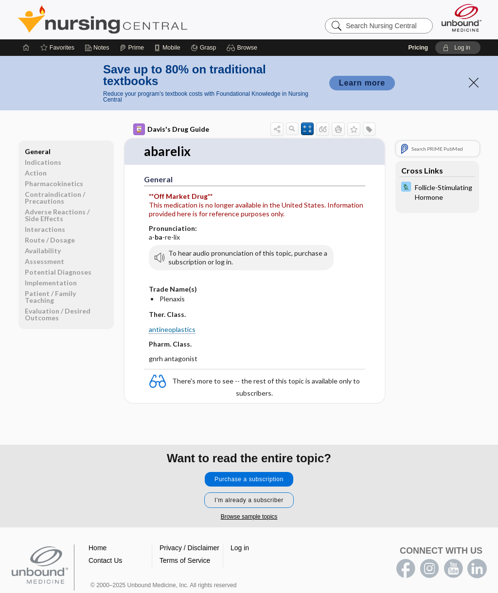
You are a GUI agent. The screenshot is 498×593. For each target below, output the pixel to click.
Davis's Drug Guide (171, 129)
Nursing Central (139, 19)
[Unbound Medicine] (461, 17)
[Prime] (132, 47)
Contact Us (105, 560)
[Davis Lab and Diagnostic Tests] (437, 191)
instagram (429, 568)
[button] (243, 47)
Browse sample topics (249, 516)
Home (98, 548)
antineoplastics (172, 329)
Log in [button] (240, 548)
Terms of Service (185, 560)
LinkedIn (477, 568)
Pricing (418, 47)
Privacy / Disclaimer (189, 548)
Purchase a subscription (249, 479)
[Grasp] (203, 47)
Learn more (362, 83)
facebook (405, 568)
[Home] (26, 47)
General (38, 151)
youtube (453, 568)
